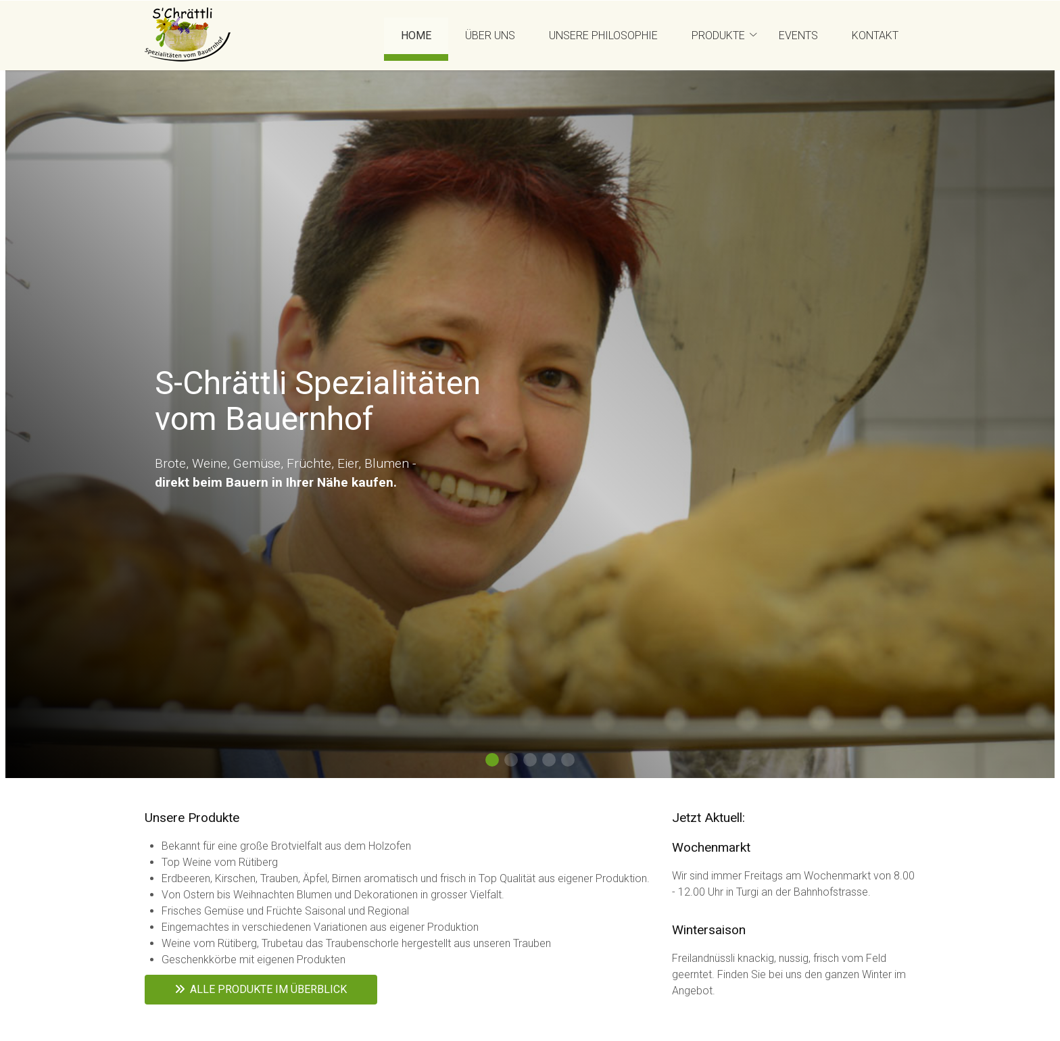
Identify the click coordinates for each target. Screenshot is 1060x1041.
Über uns (490, 35)
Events (798, 35)
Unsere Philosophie (603, 35)
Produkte (718, 35)
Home (416, 35)
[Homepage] (188, 35)
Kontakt (875, 35)
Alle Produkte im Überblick (261, 989)
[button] (492, 760)
